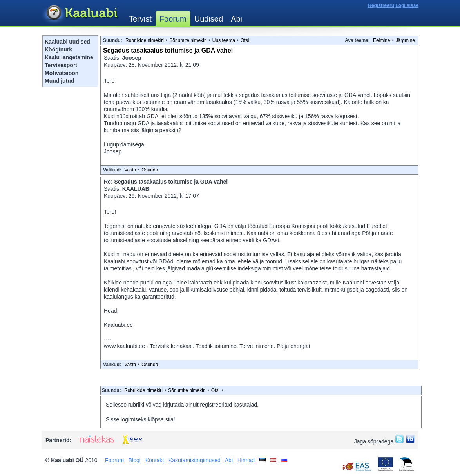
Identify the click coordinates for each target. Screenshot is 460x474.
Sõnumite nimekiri (187, 40)
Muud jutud (59, 81)
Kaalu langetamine (69, 57)
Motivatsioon (61, 73)
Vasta (130, 170)
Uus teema (223, 40)
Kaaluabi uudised (67, 41)
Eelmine (381, 40)
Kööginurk (58, 49)
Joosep (131, 58)
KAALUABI (136, 189)
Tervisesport (61, 65)
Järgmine (405, 40)
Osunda (149, 170)
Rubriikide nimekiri (144, 40)
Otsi (245, 40)
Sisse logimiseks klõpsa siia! (140, 419)
